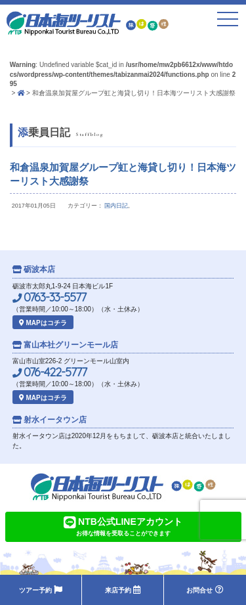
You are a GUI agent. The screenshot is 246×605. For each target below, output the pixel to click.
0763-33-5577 (49, 297)
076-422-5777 (49, 372)
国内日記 (116, 205)
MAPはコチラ (43, 322)
